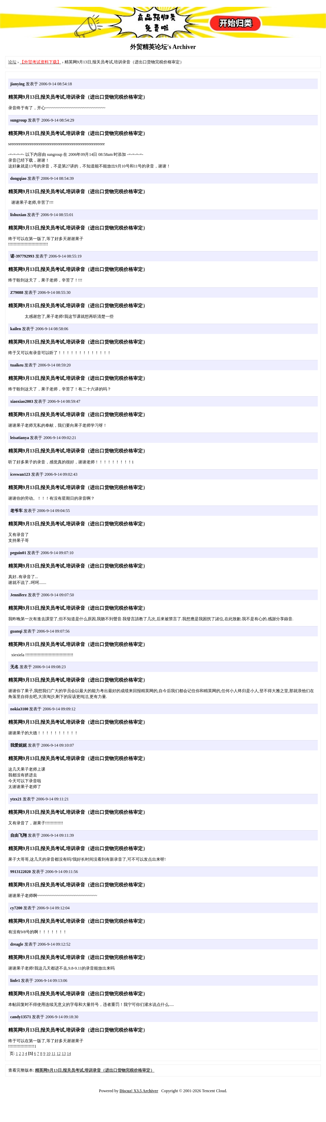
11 (53, 1053)
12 (59, 1053)
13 (64, 1053)
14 (69, 1053)
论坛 (12, 62)
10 (48, 1053)
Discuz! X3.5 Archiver (138, 1090)
